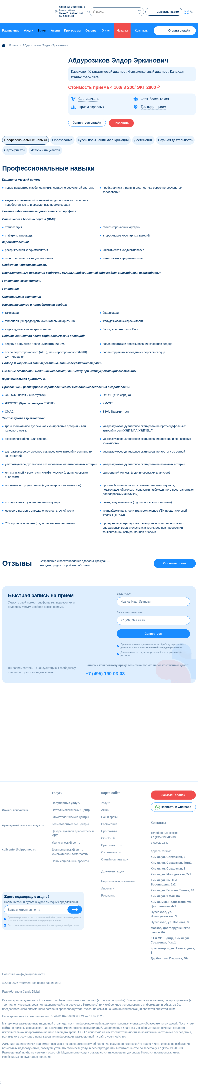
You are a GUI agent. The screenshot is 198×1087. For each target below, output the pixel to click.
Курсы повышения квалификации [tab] (103, 139)
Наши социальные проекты (70, 862)
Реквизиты (108, 896)
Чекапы (122, 29)
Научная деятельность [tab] (175, 139)
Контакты (142, 29)
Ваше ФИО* (124, 593)
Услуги (28, 29)
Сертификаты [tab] (14, 149)
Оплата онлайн (174, 30)
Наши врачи (109, 818)
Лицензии (107, 889)
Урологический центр (66, 843)
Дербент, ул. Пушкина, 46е (170, 960)
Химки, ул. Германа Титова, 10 (172, 892)
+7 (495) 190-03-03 (105, 674)
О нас (106, 29)
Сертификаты (88, 98)
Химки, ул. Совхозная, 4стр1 (171, 865)
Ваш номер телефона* (130, 612)
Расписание (10, 29)
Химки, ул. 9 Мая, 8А (165, 898)
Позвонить (125, 121)
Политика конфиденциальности (23, 976)
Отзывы (91, 29)
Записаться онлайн (88, 121)
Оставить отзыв (175, 563)
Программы (72, 29)
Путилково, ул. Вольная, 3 (170, 924)
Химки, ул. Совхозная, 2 (168, 871)
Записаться (153, 634)
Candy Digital (31, 994)
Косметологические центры (70, 825)
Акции (55, 29)
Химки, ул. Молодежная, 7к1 (171, 876)
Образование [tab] (62, 139)
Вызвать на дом (164, 11)
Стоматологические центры (70, 818)
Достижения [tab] (143, 139)
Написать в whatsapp (173, 809)
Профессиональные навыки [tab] (25, 139)
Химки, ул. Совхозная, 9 (168, 859)
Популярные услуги (66, 803)
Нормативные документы (118, 882)
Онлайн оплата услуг (115, 860)
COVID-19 (108, 839)
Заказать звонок (173, 796)
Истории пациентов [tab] (45, 149)
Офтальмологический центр (71, 810)
